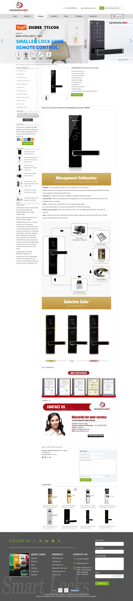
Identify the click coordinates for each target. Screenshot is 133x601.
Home (15, 16)
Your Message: (100, 556)
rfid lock (53, 447)
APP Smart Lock (21, 77)
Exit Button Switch (22, 107)
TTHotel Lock (20, 74)
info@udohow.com (90, 8)
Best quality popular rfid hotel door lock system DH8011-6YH (30, 160)
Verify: (97, 572)
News (66, 16)
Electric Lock (20, 104)
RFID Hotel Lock (30, 64)
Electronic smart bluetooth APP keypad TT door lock (31, 168)
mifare (49, 447)
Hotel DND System (22, 94)
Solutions (54, 16)
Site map (34, 568)
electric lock (59, 447)
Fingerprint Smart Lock (23, 81)
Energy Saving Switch (23, 97)
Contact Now (27, 143)
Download (78, 16)
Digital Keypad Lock (22, 84)
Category (22, 64)
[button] (131, 41)
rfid (46, 447)
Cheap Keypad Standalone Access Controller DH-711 (29, 152)
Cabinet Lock (20, 87)
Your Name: (99, 540)
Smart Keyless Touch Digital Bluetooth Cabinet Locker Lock (31, 184)
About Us (27, 16)
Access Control (21, 100)
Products (41, 16)
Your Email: (99, 548)
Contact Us (93, 16)
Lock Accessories (22, 90)
